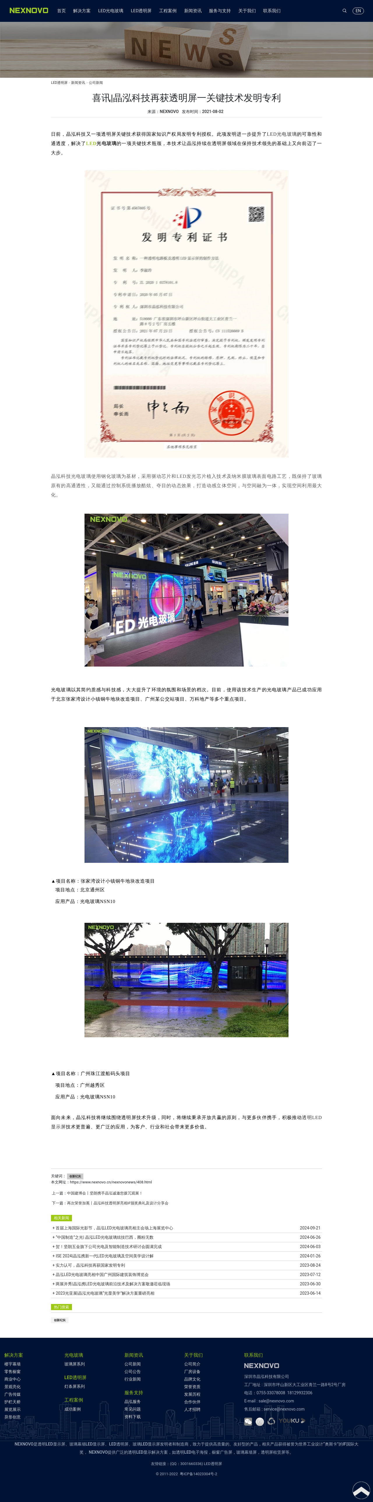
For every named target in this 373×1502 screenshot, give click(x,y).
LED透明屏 (141, 10)
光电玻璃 (106, 143)
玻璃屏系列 (74, 1364)
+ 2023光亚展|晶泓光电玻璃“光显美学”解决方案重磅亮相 (186, 1293)
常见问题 (132, 1409)
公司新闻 (96, 83)
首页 (61, 10)
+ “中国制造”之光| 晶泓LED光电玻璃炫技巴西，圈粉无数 (186, 1237)
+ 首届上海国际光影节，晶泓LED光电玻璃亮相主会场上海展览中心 (186, 1228)
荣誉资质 (192, 1386)
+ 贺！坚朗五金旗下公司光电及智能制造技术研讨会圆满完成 (186, 1247)
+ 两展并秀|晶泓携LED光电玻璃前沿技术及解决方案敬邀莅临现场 (186, 1284)
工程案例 (168, 10)
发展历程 (192, 1394)
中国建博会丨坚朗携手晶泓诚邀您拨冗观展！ (105, 1193)
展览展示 (12, 1409)
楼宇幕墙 (12, 1364)
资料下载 (132, 1416)
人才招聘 (192, 1409)
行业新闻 (132, 1379)
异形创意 (12, 1417)
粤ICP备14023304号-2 (198, 1474)
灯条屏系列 (74, 1386)
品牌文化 (192, 1379)
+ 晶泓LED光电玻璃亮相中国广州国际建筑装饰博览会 (186, 1275)
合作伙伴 (192, 1401)
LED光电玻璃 (110, 10)
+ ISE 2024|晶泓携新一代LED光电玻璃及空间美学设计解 (186, 1256)
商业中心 (12, 1379)
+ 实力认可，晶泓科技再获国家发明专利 (186, 1265)
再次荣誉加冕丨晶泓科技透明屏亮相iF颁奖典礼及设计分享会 (117, 1203)
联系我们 (272, 10)
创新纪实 (75, 1176)
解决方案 (82, 10)
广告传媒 (12, 1394)
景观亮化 (12, 1386)
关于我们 (247, 10)
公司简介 (192, 1364)
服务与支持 (220, 10)
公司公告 (132, 1371)
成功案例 (72, 1409)
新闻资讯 (193, 10)
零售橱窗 (12, 1371)
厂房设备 (192, 1371)
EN (358, 10)
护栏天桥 (12, 1401)
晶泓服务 (132, 1401)
